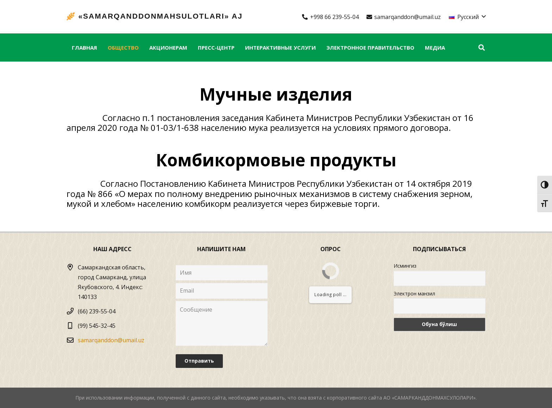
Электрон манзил (414, 293)
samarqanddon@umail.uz (111, 340)
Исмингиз (405, 265)
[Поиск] (482, 48)
